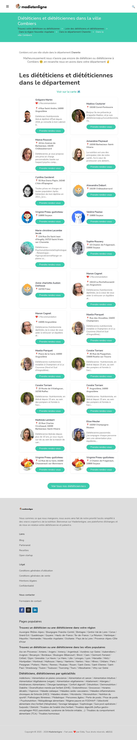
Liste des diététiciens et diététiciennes (85, 28)
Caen (87, 655)
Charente (75, 52)
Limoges (79, 658)
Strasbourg (31, 668)
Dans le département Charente (75, 31)
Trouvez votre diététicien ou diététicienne (39, 28)
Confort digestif (77, 684)
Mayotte (23, 638)
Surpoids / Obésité (28, 707)
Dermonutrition (108, 684)
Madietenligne (55, 731)
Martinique (109, 635)
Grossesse (94, 687)
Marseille (97, 658)
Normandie (35, 638)
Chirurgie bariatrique (57, 684)
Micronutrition (90, 694)
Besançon (34, 655)
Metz (106, 658)
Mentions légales (28, 580)
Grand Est (24, 635)
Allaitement (92, 681)
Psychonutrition (28, 700)
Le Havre (51, 658)
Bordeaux (46, 655)
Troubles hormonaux (49, 713)
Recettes (24, 550)
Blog (21, 540)
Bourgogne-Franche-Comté (60, 632)
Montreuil (38, 661)
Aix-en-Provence (28, 651)
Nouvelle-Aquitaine (53, 638)
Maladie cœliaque (49, 690)
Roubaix (63, 664)
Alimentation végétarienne (70, 681)
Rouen (73, 664)
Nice (87, 661)
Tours (73, 668)
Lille (70, 658)
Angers (52, 651)
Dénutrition (92, 684)
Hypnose (33, 690)
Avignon (23, 655)
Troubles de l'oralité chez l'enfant (56, 707)
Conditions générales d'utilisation (36, 570)
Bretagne (81, 632)
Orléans (104, 661)
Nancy (59, 661)
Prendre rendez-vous (50, 130)
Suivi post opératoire (104, 703)
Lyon (87, 658)
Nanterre (69, 661)
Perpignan (24, 664)
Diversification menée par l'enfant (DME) (50, 687)
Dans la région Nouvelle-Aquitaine (37, 31)
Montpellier (25, 661)
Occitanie (69, 638)
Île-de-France (82, 635)
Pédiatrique (58, 697)
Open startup (26, 555)
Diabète (23, 687)
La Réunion (96, 635)
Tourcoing (63, 668)
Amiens (43, 651)
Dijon (30, 658)
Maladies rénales (59, 694)
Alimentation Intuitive (104, 677)
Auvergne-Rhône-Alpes (31, 632)
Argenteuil (72, 651)
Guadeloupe (37, 635)
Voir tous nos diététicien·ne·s (68, 486)
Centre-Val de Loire (97, 632)
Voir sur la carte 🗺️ (69, 91)
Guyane (49, 635)
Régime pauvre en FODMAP (80, 700)
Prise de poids (110, 697)
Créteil (22, 658)
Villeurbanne (84, 668)
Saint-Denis (84, 664)
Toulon (42, 668)
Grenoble (39, 658)
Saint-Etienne (99, 664)
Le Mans (62, 658)
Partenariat (24, 545)
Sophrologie (86, 703)
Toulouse (52, 668)
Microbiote (76, 694)
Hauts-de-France (64, 635)
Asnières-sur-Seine (90, 651)
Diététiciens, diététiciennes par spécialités (45, 673)
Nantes (79, 661)
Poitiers (35, 664)
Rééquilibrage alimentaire (51, 700)
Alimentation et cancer (79, 677)
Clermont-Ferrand (100, 655)
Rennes (53, 664)
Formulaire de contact (30, 601)
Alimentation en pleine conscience (49, 677)
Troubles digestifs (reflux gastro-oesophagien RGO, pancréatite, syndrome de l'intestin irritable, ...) (64, 708)
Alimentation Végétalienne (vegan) (37, 681)
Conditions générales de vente (34, 575)
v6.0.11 (109, 731)
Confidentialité (26, 585)
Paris (112, 661)
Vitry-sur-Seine (100, 668)
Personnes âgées (75, 697)
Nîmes (95, 661)
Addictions (24, 677)
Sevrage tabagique (68, 703)
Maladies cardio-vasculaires (74, 690)
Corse (112, 632)
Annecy (62, 651)
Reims (44, 664)
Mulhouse (49, 661)
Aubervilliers (108, 651)
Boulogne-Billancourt (64, 655)
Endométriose (79, 687)
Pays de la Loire (84, 638)
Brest (79, 655)
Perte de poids (93, 697)
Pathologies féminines (39, 697)
